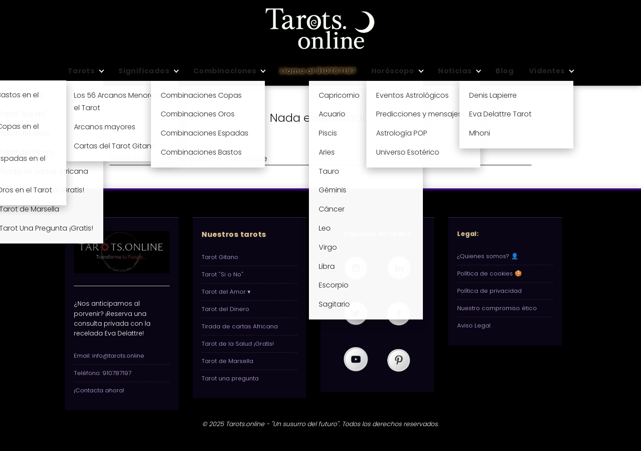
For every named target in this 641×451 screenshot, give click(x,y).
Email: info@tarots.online (109, 355)
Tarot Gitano (220, 257)
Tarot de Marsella (227, 361)
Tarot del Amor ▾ (226, 291)
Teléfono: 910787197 (102, 373)
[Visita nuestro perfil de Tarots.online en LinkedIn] (399, 268)
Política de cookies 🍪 (489, 273)
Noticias (454, 71)
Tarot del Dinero (225, 309)
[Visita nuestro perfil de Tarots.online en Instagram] (355, 268)
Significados (143, 71)
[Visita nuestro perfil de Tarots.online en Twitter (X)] (355, 314)
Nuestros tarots (234, 234)
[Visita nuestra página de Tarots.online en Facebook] (399, 314)
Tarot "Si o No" (222, 274)
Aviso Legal (474, 325)
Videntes (546, 71)
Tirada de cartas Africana (240, 326)
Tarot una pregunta (230, 378)
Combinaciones (224, 71)
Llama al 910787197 (318, 71)
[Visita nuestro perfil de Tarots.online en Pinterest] (399, 360)
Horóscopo (392, 71)
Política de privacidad (489, 291)
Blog (504, 71)
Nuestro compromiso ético (497, 308)
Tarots (81, 71)
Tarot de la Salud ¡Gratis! (238, 343)
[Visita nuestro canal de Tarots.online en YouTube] (355, 360)
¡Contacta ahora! (99, 390)
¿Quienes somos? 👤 (488, 256)
